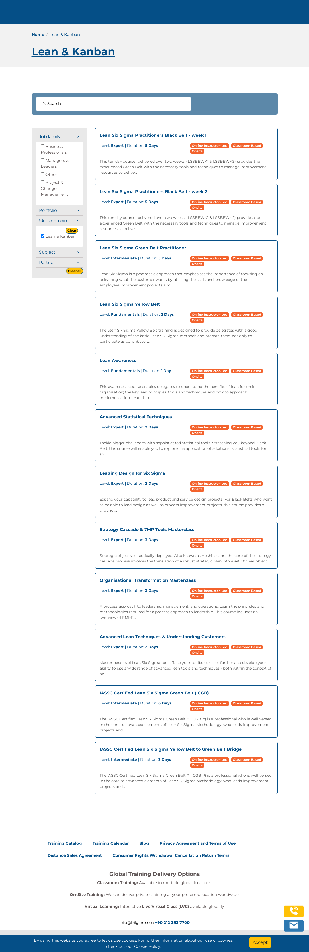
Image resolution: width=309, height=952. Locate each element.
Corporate (125, 13)
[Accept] (260, 942)
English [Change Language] (227, 13)
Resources (155, 13)
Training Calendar (111, 843)
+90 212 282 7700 (172, 922)
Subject (47, 252)
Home (38, 34)
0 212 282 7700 (266, 13)
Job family (50, 136)
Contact (181, 13)
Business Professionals (54, 149)
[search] (296, 14)
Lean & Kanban (58, 236)
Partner (47, 262)
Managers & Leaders (55, 163)
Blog (144, 843)
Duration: (129, 145)
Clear (71, 230)
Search (51, 103)
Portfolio (48, 210)
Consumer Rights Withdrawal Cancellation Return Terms (171, 855)
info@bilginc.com (136, 922)
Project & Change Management (54, 188)
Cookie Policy (147, 946)
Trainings (97, 13)
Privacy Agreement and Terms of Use (198, 843)
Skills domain (53, 220)
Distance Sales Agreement (75, 855)
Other (49, 174)
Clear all (74, 271)
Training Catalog (65, 843)
